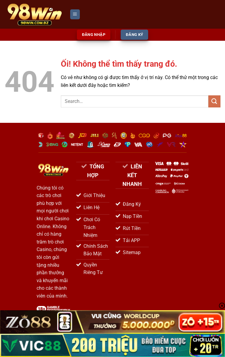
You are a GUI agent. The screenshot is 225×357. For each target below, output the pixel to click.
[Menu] (75, 14)
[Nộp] (214, 101)
